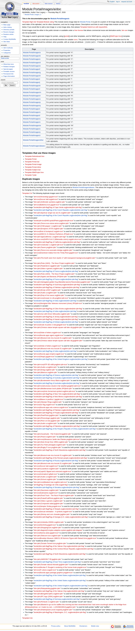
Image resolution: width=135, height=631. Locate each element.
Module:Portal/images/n (32, 96)
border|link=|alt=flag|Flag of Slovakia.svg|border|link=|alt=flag (56, 488)
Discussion (35, 3)
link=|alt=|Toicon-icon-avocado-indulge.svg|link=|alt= (53, 250)
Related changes (9, 66)
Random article (8, 34)
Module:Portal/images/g (32, 73)
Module (26, 3)
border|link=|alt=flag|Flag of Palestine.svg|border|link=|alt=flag (56, 426)
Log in (118, 1)
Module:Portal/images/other (33, 140)
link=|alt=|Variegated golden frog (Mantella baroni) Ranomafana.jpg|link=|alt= (62, 282)
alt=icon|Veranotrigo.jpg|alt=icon (46, 197)
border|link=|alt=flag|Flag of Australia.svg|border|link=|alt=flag (56, 378)
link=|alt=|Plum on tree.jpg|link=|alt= (47, 421)
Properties (6, 50)
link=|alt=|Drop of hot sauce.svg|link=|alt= (49, 295)
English (112, 1)
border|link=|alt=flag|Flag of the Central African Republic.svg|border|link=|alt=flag (63, 549)
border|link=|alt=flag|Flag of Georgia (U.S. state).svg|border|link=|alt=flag (61, 517)
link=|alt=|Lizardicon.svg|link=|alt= (46, 469)
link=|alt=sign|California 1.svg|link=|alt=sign (50, 237)
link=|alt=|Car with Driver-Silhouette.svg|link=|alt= (52, 314)
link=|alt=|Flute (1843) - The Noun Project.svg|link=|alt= (54, 263)
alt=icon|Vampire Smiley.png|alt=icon (47, 506)
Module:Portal (29, 14)
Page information (9, 76)
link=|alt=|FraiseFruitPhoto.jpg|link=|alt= (48, 498)
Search (3, 80)
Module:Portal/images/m (32, 92)
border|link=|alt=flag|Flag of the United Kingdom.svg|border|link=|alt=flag (60, 359)
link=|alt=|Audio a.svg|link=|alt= (45, 293)
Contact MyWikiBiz (9, 39)
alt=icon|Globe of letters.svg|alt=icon (47, 333)
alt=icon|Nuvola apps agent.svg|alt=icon (48, 335)
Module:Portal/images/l (31, 89)
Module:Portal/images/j (31, 82)
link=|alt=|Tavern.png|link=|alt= (45, 247)
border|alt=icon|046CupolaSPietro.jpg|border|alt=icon (53, 221)
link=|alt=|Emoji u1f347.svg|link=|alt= (47, 290)
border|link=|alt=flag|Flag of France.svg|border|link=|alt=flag (56, 271)
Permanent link (8, 74)
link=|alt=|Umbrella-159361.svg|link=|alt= (49, 522)
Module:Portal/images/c (32, 59)
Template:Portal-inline (33, 167)
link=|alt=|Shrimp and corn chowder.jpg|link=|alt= (52, 514)
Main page (6, 24)
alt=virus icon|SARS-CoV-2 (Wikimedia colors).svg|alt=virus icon (57, 239)
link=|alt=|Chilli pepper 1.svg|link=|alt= (48, 226)
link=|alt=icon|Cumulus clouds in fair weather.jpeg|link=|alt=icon (57, 386)
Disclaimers (83, 626)
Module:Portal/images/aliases (34, 146)
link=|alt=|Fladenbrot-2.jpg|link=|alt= (47, 266)
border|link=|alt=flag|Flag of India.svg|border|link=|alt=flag (55, 301)
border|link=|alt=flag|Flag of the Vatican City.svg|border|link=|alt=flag (59, 546)
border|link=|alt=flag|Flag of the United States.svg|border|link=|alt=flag (59, 575)
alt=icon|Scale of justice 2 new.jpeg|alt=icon (50, 325)
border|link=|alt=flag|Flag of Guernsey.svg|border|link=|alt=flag (57, 285)
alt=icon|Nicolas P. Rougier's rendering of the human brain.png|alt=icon (60, 567)
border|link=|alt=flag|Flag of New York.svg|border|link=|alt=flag (57, 394)
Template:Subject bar (33, 170)
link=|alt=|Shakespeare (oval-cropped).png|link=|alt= (53, 610)
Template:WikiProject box (34, 172)
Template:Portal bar (32, 162)
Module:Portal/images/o (32, 99)
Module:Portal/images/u (32, 119)
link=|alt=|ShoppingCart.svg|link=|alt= (47, 528)
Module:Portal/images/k (32, 86)
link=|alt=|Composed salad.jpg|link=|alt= (48, 504)
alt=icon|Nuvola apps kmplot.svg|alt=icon (49, 354)
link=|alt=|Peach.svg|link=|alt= (45, 437)
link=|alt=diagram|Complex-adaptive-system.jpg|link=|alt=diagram (58, 530)
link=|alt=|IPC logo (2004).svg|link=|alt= (48, 597)
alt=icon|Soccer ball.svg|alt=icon (46, 199)
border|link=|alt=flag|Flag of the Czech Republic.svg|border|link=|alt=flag (60, 210)
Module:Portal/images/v (32, 122)
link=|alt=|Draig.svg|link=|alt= (44, 370)
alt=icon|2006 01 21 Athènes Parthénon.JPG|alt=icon (53, 234)
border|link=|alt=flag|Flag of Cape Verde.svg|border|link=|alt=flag (57, 207)
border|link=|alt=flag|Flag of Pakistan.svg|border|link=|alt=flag (56, 287)
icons (76, 40)
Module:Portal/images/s (32, 112)
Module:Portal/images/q (32, 106)
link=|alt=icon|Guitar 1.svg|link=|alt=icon (48, 245)
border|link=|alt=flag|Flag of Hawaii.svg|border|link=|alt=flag (56, 319)
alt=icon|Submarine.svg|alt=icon (45, 493)
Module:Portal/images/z (32, 136)
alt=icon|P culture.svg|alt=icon (45, 570)
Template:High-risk (29, 22)
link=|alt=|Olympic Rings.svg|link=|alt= (48, 402)
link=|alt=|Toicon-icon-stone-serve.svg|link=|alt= (51, 223)
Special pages (8, 69)
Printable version (9, 71)
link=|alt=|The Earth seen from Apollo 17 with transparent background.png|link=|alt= (64, 258)
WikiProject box (116, 36)
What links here (8, 64)
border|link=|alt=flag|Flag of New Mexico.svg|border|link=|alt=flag (58, 397)
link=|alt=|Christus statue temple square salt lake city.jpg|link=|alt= (58, 328)
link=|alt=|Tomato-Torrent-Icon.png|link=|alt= (50, 544)
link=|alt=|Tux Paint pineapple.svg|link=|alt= (50, 445)
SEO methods (8, 48)
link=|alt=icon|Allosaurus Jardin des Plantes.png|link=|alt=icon (56, 439)
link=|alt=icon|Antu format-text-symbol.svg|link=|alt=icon (54, 391)
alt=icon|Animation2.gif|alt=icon (45, 474)
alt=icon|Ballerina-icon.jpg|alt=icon (46, 205)
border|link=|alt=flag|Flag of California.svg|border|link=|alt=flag (57, 242)
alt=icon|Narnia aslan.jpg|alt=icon (46, 533)
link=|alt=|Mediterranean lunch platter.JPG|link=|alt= (53, 389)
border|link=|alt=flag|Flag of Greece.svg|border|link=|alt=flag (56, 375)
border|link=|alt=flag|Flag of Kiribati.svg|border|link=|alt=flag (56, 322)
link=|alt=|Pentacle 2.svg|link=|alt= (46, 602)
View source (48, 3)
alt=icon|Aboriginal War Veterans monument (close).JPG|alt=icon (58, 303)
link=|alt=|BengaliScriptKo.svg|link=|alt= (48, 594)
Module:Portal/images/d (32, 63)
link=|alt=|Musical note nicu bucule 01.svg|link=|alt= (53, 338)
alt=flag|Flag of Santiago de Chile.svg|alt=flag (51, 485)
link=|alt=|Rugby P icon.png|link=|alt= (47, 448)
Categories (7, 52)
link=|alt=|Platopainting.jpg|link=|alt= (47, 589)
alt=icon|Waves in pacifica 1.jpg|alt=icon (48, 399)
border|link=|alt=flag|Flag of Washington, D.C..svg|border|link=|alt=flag (60, 612)
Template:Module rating (45, 22)
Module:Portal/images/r (31, 109)
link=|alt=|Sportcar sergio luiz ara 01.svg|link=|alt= (52, 213)
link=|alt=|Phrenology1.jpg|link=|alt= (47, 418)
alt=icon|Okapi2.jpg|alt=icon (44, 357)
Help (4, 36)
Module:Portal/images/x (32, 129)
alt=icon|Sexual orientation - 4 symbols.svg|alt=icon (53, 512)
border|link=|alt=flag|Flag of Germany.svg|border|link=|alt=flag (56, 599)
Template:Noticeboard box (34, 156)
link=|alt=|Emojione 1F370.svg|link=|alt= (48, 229)
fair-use (124, 30)
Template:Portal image (33, 164)
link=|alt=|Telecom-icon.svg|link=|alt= (47, 536)
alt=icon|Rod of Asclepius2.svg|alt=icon (48, 232)
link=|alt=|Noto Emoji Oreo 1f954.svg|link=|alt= (51, 442)
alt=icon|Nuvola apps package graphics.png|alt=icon (53, 573)
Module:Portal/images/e (32, 66)
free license (78, 30)
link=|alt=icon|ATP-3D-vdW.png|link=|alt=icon (50, 365)
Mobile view (95, 626)
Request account (126, 1)
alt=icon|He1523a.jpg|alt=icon (45, 525)
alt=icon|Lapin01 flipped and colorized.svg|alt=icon (52, 472)
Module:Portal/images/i (31, 79)
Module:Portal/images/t (31, 116)
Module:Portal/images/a (59, 19)
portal (67, 36)
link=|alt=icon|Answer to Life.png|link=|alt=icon (51, 298)
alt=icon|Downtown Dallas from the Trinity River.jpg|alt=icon (56, 253)
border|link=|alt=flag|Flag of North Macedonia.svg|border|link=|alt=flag (59, 450)
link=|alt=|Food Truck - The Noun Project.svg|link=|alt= (54, 496)
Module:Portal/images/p (32, 102)
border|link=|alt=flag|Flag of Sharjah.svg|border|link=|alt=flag (56, 509)
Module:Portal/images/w (32, 126)
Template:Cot (27, 193)
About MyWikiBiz (70, 626)
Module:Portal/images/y (32, 132)
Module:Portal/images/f (31, 69)
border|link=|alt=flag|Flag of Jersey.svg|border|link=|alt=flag (56, 317)
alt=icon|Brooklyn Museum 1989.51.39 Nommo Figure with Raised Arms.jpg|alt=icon (65, 538)
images (37, 14)
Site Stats (6, 41)
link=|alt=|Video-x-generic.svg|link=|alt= (48, 269)
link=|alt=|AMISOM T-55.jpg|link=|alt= (47, 559)
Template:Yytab (30, 175)
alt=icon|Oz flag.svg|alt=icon (44, 405)
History (58, 3)
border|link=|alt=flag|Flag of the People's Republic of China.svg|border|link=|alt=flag (64, 429)
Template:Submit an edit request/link (93, 27)
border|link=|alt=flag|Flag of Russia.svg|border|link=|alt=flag (56, 461)
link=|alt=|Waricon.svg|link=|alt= (45, 373)
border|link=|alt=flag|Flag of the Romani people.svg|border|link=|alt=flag (60, 458)
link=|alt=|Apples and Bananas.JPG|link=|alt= (50, 277)
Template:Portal (31, 159)
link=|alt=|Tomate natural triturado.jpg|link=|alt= (51, 565)
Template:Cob (27, 618)
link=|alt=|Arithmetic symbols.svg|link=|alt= (49, 202)
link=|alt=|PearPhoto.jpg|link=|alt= (46, 415)
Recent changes (8, 32)
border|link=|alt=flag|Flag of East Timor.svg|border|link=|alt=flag (57, 562)
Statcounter (5, 58)
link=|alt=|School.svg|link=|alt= (45, 479)
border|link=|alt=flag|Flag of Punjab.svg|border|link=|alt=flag (56, 413)
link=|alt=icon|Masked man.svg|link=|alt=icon (50, 482)
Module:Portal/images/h (32, 76)
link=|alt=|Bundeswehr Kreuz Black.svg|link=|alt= (52, 381)
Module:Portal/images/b (32, 56)
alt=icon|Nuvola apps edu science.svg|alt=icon (51, 408)
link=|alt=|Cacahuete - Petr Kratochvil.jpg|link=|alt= (52, 434)
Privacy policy (55, 626)
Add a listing (7, 27)
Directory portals (8, 29)
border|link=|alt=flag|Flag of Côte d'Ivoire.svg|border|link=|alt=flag (58, 309)
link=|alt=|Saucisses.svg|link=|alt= (46, 490)
